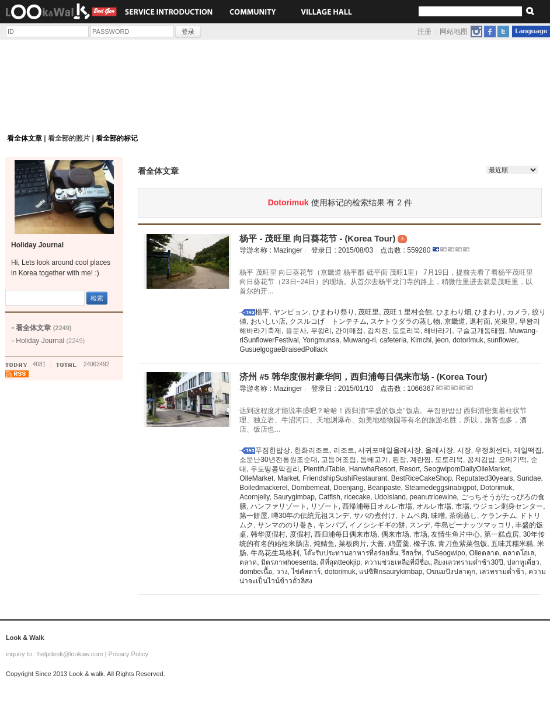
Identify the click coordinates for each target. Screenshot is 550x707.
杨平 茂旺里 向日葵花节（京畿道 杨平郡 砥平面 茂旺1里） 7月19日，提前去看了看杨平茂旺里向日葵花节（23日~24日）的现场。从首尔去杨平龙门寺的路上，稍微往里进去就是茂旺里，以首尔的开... (386, 281)
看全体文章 (24, 138)
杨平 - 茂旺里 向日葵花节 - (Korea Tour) (323, 238)
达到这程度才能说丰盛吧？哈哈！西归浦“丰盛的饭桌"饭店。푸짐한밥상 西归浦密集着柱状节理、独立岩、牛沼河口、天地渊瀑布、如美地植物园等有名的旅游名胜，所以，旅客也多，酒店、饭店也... (383, 420)
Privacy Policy (128, 653)
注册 (424, 31)
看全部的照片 (69, 138)
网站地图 (454, 31)
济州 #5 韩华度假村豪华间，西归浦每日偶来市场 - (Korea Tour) (363, 377)
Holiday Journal (50, 341)
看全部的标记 (117, 138)
